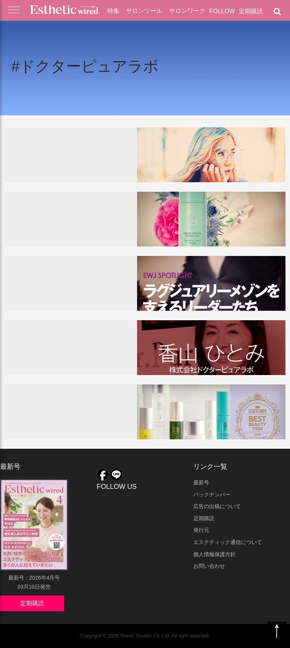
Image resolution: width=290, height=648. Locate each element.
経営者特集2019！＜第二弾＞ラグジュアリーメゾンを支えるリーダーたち (73, 287)
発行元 (201, 530)
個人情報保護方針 (214, 554)
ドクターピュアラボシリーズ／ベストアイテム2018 (73, 411)
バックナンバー (211, 494)
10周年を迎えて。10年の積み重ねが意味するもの (73, 347)
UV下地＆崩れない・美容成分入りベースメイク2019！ (71, 160)
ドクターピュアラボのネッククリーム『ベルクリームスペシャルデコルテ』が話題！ (73, 222)
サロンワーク (187, 11)
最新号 (201, 482)
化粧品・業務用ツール (96, 136)
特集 (113, 11)
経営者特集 (36, 265)
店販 (69, 200)
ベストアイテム (42, 393)
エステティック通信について (227, 542)
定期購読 (251, 11)
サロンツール (144, 11)
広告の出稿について (217, 506)
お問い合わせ (209, 566)
